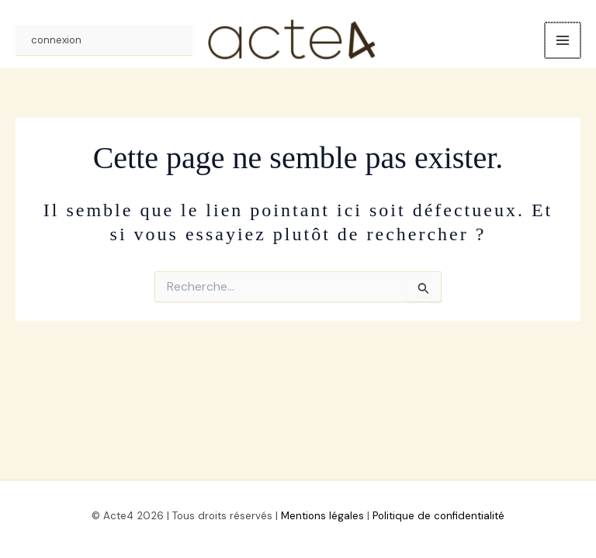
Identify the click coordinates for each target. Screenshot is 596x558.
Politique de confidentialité (438, 515)
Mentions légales (322, 515)
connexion (56, 43)
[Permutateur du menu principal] (563, 44)
